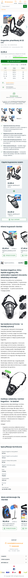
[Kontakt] (15, 2)
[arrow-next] (26, 244)
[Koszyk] (25, 2)
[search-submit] (25, 6)
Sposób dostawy (10, 82)
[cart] (14, 219)
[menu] (2, 2)
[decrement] (9, 56)
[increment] (2, 56)
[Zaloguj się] (20, 2)
